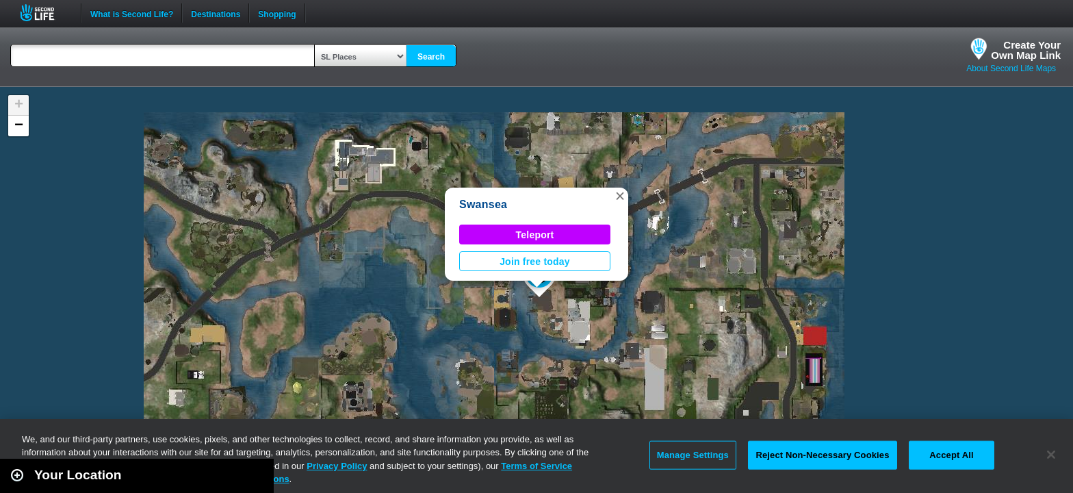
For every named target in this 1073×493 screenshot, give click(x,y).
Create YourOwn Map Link (1026, 50)
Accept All (951, 455)
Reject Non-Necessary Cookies (822, 455)
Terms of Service (536, 466)
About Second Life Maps (1011, 68)
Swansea (483, 204)
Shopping (277, 13)
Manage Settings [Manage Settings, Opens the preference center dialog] (693, 455)
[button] (620, 196)
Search (431, 57)
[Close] (1051, 455)
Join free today (535, 261)
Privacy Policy (337, 466)
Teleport (535, 234)
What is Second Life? (131, 13)
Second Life (44, 12)
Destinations (215, 13)
